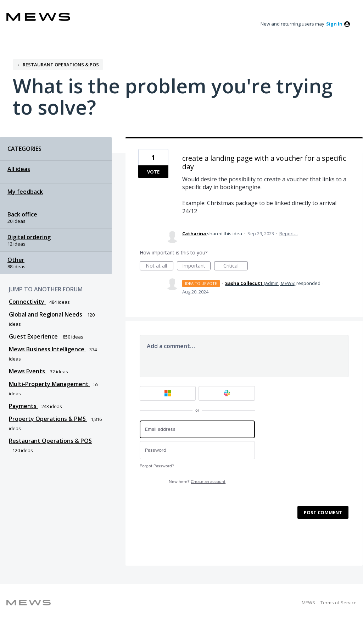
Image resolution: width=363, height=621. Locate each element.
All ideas (18, 169)
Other (15, 260)
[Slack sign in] (227, 393)
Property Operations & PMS (48, 419)
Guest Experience (34, 336)
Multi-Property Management (49, 384)
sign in (334, 24)
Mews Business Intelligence (47, 349)
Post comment (323, 512)
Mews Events (27, 371)
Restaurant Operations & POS (50, 441)
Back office (22, 214)
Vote (153, 172)
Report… (288, 233)
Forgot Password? (157, 466)
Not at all (159, 266)
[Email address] (197, 430)
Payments (23, 406)
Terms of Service (338, 602)
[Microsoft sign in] (168, 393)
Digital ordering (29, 237)
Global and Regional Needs (46, 314)
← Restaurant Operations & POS (58, 64)
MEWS (308, 602)
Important (196, 266)
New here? (197, 481)
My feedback (25, 192)
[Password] (197, 450)
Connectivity (27, 302)
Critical (235, 266)
